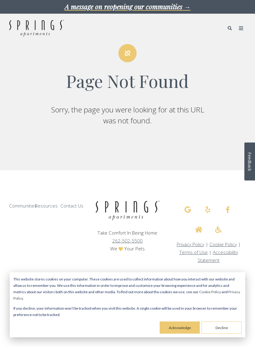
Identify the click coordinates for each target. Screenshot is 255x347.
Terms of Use (193, 252)
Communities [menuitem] (23, 206)
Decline (222, 327)
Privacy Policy (190, 244)
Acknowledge (180, 327)
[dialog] (127, 304)
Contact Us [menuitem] (71, 206)
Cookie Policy (210, 292)
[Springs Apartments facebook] (228, 210)
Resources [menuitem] (46, 206)
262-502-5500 (127, 241)
